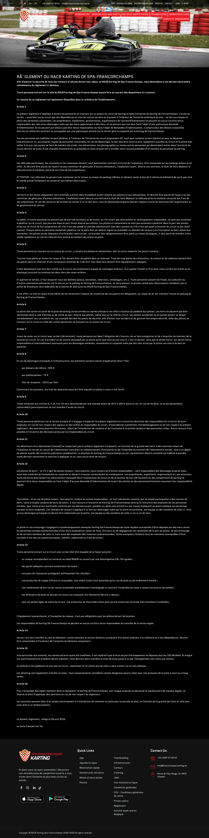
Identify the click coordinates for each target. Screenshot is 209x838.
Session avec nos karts (106, 14)
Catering (118, 772)
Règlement (120, 805)
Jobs (177, 3)
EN (30, 3)
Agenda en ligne (124, 3)
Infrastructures (179, 14)
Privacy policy (121, 800)
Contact (169, 3)
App (113, 3)
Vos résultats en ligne (126, 782)
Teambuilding (159, 14)
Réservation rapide (90, 767)
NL (25, 3)
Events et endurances (176, 19)
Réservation (82, 14)
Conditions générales (125, 787)
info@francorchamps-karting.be (75, 3)
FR (20, 3)
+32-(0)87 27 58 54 (51, 3)
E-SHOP (185, 3)
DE (36, 3)
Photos (159, 3)
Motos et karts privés (135, 14)
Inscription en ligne (143, 3)
